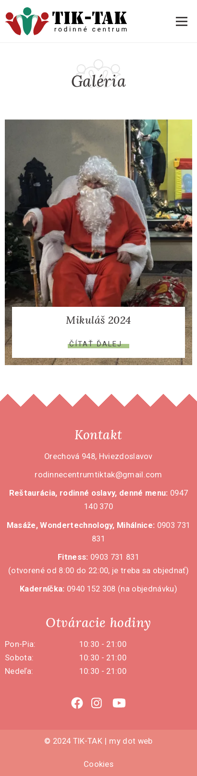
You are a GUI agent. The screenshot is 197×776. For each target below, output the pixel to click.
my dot (122, 741)
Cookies (98, 764)
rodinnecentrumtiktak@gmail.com (98, 474)
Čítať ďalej (95, 344)
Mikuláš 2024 (98, 320)
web (145, 741)
